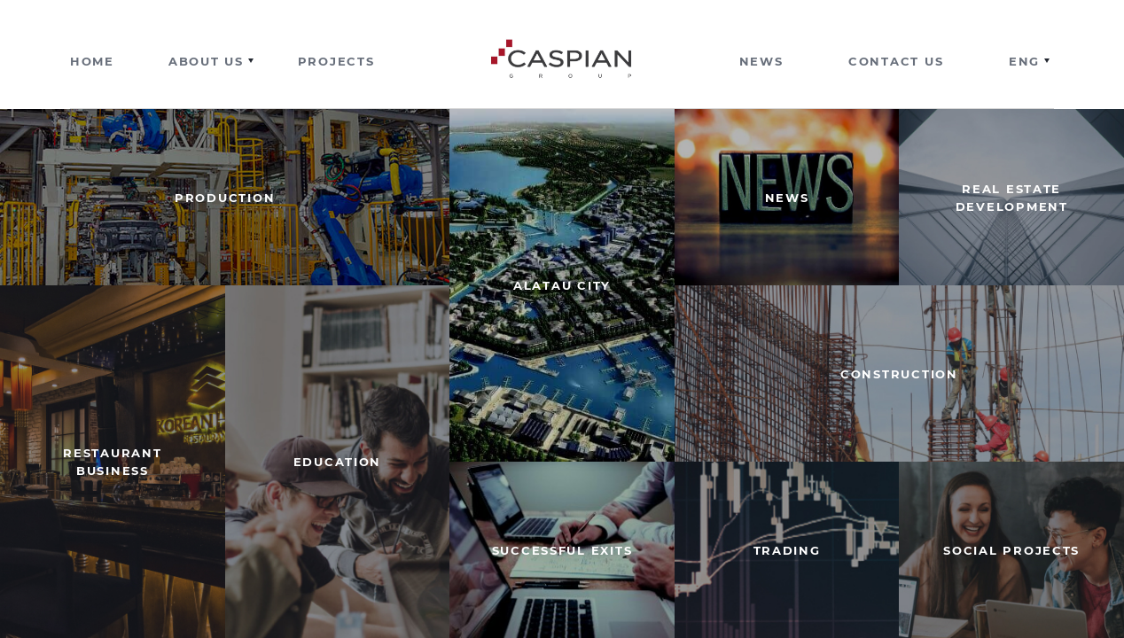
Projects (336, 61)
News (761, 61)
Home (92, 61)
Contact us (895, 61)
